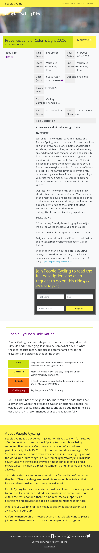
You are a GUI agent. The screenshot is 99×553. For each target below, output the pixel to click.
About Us (80, 4)
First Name (43, 291)
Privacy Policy (49, 546)
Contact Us (89, 4)
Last (68, 291)
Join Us (73, 4)
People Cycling (13, 3)
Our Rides (65, 4)
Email (40, 303)
